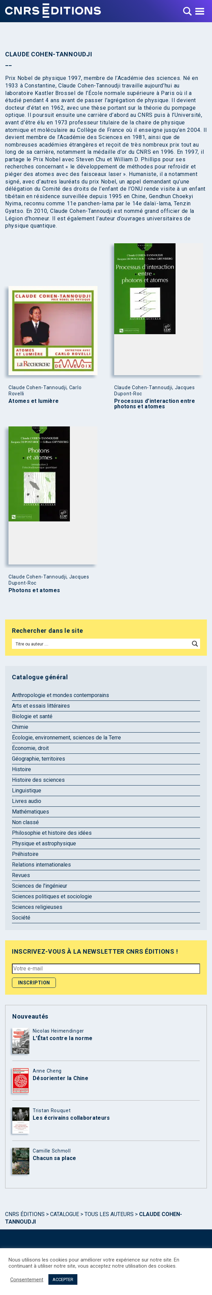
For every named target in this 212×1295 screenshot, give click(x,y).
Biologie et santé (32, 716)
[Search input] (101, 643)
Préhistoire (25, 854)
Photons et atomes (34, 590)
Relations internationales (41, 864)
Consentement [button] (26, 1280)
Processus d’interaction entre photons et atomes (154, 403)
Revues (21, 875)
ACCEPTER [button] (62, 1279)
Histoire (21, 769)
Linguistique (26, 790)
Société (21, 917)
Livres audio (26, 801)
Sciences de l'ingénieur (39, 886)
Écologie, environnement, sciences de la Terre (66, 737)
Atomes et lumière (34, 401)
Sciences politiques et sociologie (52, 896)
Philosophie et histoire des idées (52, 833)
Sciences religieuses (37, 907)
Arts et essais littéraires (41, 706)
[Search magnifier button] (195, 644)
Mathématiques (30, 811)
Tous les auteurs (109, 1214)
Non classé (25, 822)
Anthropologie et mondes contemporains (60, 695)
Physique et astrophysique (44, 843)
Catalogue (64, 1214)
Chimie (20, 727)
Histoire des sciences (38, 780)
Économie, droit (30, 748)
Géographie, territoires (38, 758)
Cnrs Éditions (25, 1214)
